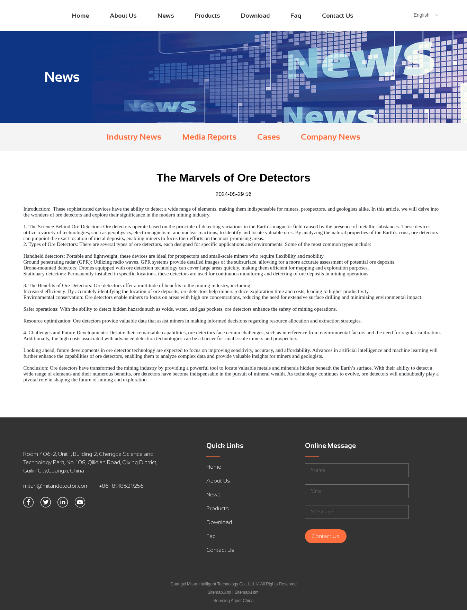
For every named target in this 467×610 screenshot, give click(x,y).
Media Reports (209, 136)
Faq (295, 15)
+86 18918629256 (121, 486)
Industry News (134, 136)
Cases (268, 136)
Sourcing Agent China (233, 600)
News (166, 15)
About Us (123, 15)
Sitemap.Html (246, 592)
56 (248, 194)
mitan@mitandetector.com (56, 486)
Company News (330, 136)
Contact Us (337, 15)
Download (255, 15)
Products (207, 15)
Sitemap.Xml (219, 592)
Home (80, 15)
